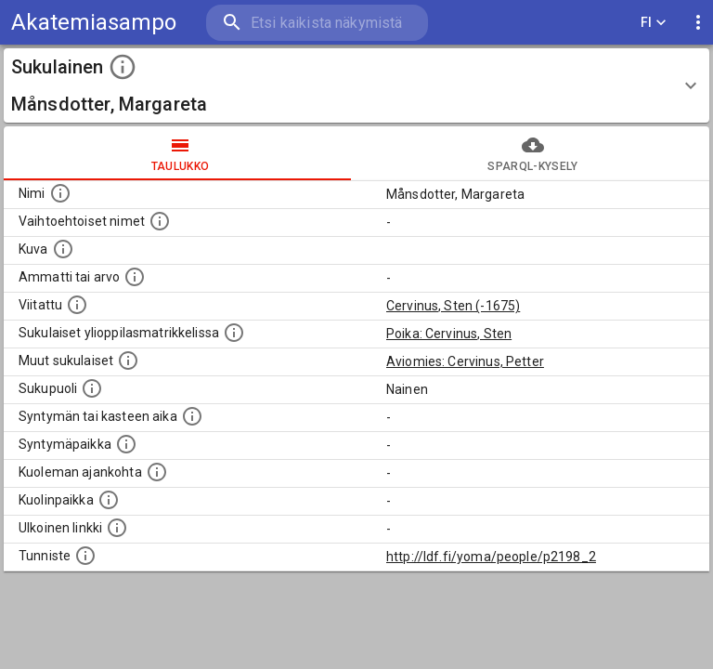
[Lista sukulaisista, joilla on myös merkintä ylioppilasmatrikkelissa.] (234, 333)
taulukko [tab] (180, 153)
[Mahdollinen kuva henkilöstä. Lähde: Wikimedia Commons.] (63, 249)
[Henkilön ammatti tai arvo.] (134, 277)
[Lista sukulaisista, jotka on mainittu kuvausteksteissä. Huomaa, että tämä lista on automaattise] (128, 360)
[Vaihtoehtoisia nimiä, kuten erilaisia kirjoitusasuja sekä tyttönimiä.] (160, 221)
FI (653, 23)
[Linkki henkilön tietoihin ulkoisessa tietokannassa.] (117, 528)
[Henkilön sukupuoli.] (92, 388)
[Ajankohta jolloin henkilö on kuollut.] (157, 472)
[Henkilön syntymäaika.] (192, 416)
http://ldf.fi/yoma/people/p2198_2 (491, 556)
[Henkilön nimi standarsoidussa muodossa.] (60, 193)
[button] (356, 85)
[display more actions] (698, 23)
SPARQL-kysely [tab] (532, 153)
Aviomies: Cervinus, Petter (465, 361)
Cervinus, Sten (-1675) (453, 305)
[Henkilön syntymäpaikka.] (126, 444)
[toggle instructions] (122, 67)
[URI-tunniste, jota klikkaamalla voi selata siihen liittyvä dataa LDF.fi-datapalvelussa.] (85, 556)
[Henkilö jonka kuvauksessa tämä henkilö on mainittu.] (77, 305)
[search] (317, 23)
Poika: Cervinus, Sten (449, 333)
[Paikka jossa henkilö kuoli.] (108, 500)
